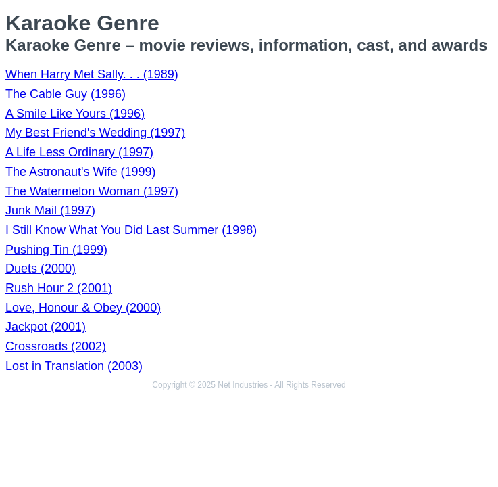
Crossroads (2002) (55, 346)
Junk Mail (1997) (50, 210)
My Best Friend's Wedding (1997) (95, 132)
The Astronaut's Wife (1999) (80, 172)
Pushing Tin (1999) (56, 249)
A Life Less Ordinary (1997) (79, 152)
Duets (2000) (40, 268)
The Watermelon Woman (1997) (91, 191)
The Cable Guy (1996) (65, 94)
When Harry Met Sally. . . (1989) (91, 74)
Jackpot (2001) (45, 326)
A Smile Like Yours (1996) (75, 113)
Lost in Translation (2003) (74, 366)
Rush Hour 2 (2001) (58, 288)
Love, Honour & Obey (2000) (83, 308)
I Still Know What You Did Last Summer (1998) (131, 230)
